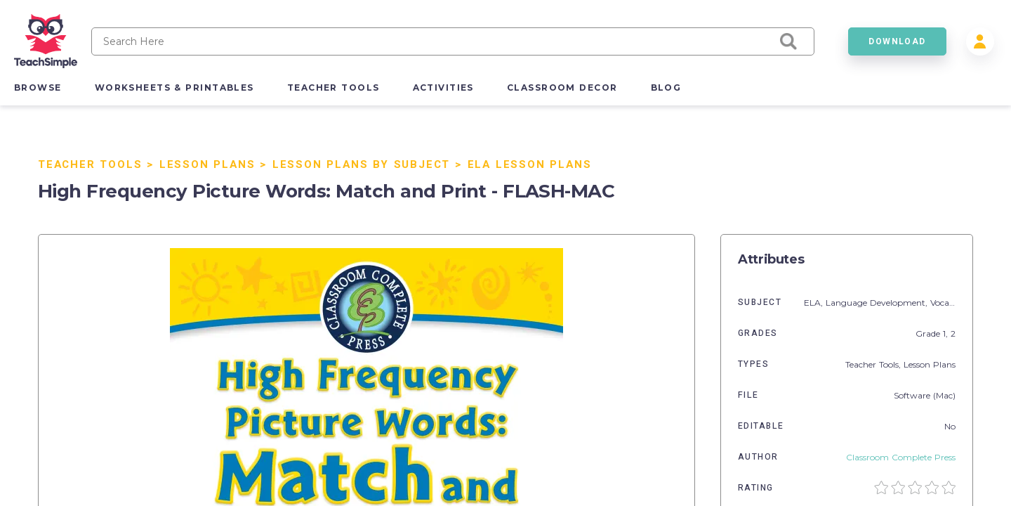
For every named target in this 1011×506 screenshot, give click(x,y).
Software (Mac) (925, 395)
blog (666, 87)
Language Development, (878, 302)
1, (947, 333)
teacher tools (333, 87)
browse (38, 87)
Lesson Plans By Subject (361, 164)
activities (443, 87)
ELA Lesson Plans (530, 164)
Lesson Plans (207, 164)
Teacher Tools (90, 164)
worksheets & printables (174, 87)
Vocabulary (953, 302)
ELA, (815, 302)
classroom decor (562, 87)
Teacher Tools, (874, 364)
